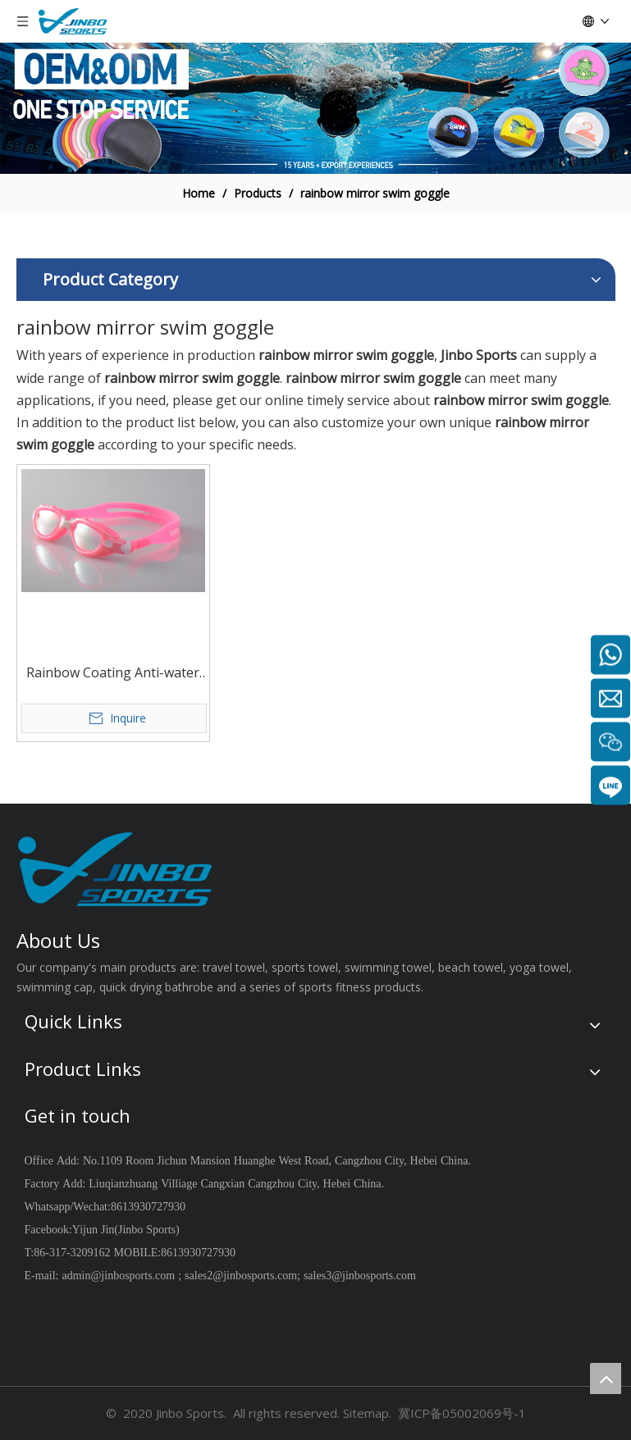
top (605, 1378)
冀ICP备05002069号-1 (462, 1413)
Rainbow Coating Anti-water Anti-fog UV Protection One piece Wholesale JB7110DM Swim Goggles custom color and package (112, 673)
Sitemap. (367, 1413)
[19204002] (315, 108)
